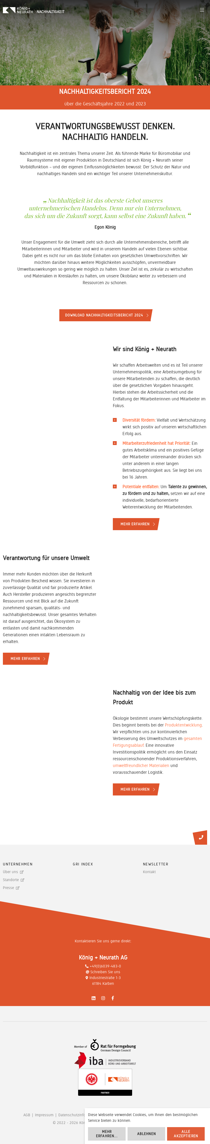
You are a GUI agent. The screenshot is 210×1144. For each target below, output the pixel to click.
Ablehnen (146, 1134)
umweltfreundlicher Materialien (141, 765)
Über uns (10, 872)
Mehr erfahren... (107, 1134)
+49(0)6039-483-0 (103, 966)
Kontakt (149, 872)
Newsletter (156, 864)
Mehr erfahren (135, 524)
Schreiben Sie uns (103, 972)
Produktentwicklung (183, 724)
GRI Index (83, 864)
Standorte (11, 879)
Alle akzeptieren (186, 1134)
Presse (8, 887)
